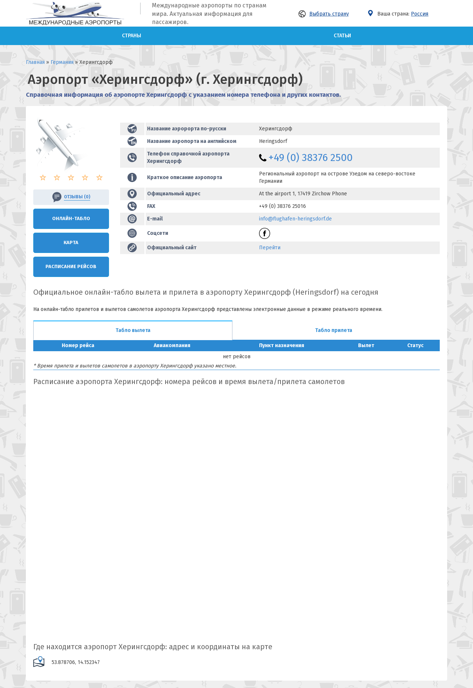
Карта (71, 242)
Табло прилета (333, 330)
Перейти (269, 247)
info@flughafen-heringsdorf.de (295, 219)
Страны (131, 35)
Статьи (342, 35)
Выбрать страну (324, 14)
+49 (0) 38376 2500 (310, 157)
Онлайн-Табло (71, 218)
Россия (419, 14)
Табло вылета (133, 330)
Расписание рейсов (70, 266)
